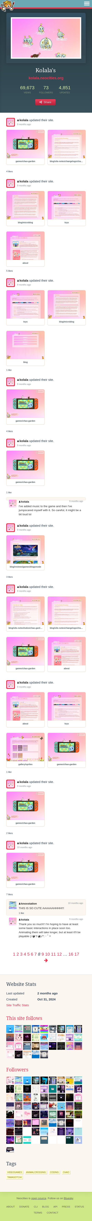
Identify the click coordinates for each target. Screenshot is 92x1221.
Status (79, 1206)
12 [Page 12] (59, 954)
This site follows (24, 1018)
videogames (14, 1172)
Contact (52, 1212)
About (10, 1206)
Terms (38, 1212)
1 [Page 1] (14, 954)
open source (38, 1198)
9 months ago (24, 124)
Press (66, 1206)
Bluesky (68, 1198)
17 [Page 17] (76, 954)
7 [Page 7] (35, 954)
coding (54, 1172)
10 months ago (24, 847)
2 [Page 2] (18, 954)
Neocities (22, 1198)
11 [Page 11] (53, 954)
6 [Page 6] (32, 954)
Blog (45, 1206)
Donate (24, 1206)
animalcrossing (36, 1172)
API (55, 1206)
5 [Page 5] (28, 954)
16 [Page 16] (71, 954)
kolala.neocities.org (45, 78)
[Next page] (46, 960)
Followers (17, 1069)
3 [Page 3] (21, 954)
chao (66, 1172)
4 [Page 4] (25, 954)
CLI (36, 1206)
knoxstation (28, 903)
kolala (22, 120)
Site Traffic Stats (17, 1005)
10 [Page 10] (47, 954)
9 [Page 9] (43, 954)
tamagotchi (14, 1177)
